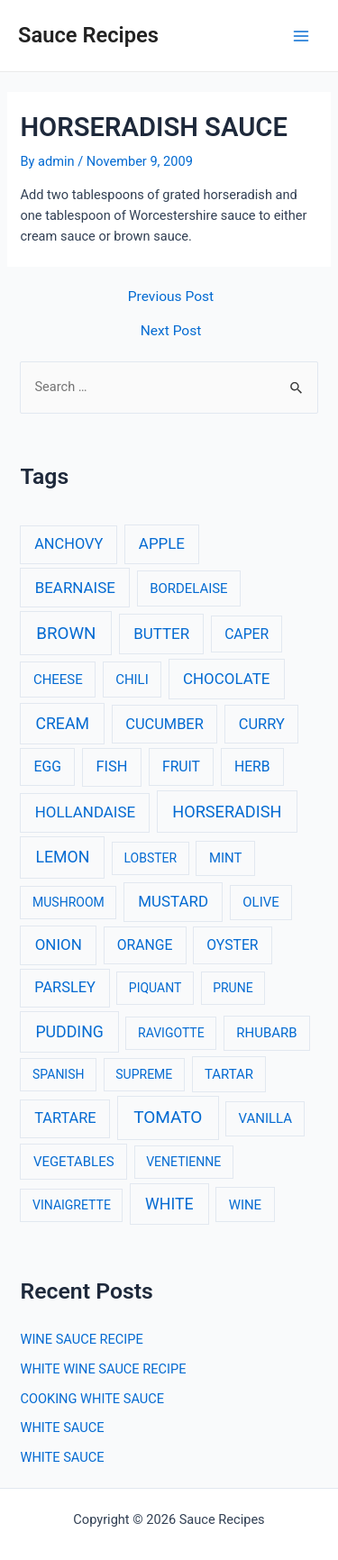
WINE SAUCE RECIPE (81, 1339)
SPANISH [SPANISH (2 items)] (58, 1074)
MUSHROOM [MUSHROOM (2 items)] (68, 902)
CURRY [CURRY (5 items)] (262, 724)
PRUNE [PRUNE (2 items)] (232, 988)
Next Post (171, 331)
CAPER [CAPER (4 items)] (246, 634)
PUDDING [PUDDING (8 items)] (69, 1032)
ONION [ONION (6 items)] (58, 944)
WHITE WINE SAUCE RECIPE (103, 1369)
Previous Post (171, 297)
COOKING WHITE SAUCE (92, 1399)
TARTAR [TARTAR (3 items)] (229, 1074)
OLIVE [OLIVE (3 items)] (260, 902)
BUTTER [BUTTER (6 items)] (161, 634)
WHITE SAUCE (62, 1427)
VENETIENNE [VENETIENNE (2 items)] (183, 1161)
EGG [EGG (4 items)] (47, 766)
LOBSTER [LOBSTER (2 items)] (151, 858)
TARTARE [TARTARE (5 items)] (65, 1118)
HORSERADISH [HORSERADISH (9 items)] (226, 811)
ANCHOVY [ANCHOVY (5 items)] (68, 543)
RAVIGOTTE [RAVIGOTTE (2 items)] (171, 1033)
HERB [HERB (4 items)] (252, 766)
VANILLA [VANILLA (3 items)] (265, 1118)
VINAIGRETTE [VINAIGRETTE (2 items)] (71, 1205)
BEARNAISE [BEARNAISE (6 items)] (75, 588)
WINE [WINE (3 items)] (245, 1205)
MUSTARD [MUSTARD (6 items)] (173, 901)
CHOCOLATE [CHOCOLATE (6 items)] (226, 679)
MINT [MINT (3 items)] (225, 858)
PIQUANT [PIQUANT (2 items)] (155, 988)
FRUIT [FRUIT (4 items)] (181, 766)
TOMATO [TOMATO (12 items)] (167, 1117)
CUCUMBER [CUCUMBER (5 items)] (164, 724)
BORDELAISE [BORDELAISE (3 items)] (188, 588)
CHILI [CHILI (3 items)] (132, 679)
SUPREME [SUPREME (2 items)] (143, 1074)
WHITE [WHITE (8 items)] (169, 1204)
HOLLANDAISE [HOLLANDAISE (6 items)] (85, 812)
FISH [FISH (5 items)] (112, 766)
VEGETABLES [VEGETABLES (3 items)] (73, 1162)
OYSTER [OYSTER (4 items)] (232, 944)
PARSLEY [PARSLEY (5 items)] (65, 987)
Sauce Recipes (88, 35)
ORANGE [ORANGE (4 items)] (145, 944)
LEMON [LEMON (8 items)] (62, 857)
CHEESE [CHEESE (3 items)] (58, 679)
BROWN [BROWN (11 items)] (66, 633)
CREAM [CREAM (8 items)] (62, 724)
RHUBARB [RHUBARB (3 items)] (266, 1033)
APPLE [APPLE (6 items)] (162, 543)
